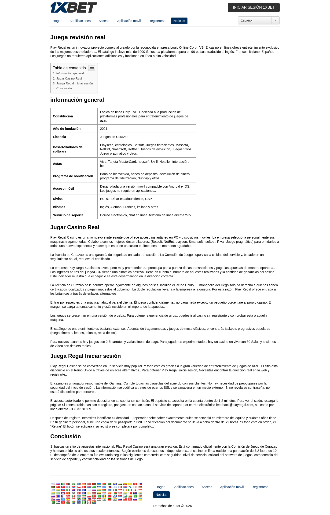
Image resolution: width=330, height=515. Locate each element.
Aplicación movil (129, 21)
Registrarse (157, 21)
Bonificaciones (80, 21)
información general (70, 73)
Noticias (179, 21)
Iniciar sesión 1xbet (254, 7)
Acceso (104, 21)
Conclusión (64, 88)
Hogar (57, 21)
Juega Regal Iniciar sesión (74, 83)
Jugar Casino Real (69, 78)
